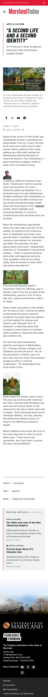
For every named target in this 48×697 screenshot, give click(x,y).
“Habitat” (40, 206)
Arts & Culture (18, 483)
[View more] (16, 545)
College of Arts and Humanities (23, 499)
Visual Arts (15, 491)
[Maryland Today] (24, 12)
